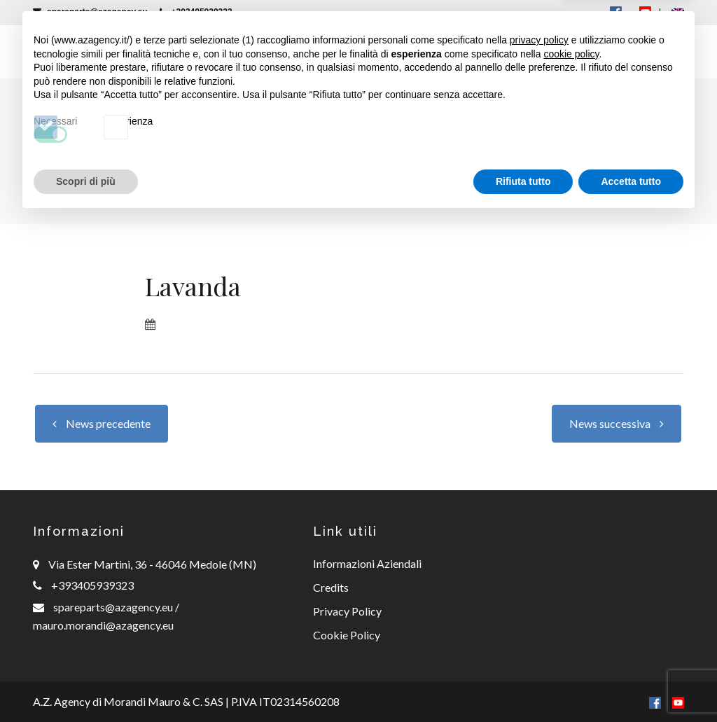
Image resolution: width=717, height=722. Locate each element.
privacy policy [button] (539, 542)
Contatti (625, 51)
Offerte (545, 51)
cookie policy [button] (571, 556)
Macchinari (224, 51)
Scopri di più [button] (86, 683)
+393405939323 (196, 12)
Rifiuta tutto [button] (523, 683)
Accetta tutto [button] (631, 683)
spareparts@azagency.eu (90, 12)
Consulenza (401, 51)
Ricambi (314, 51)
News (479, 51)
